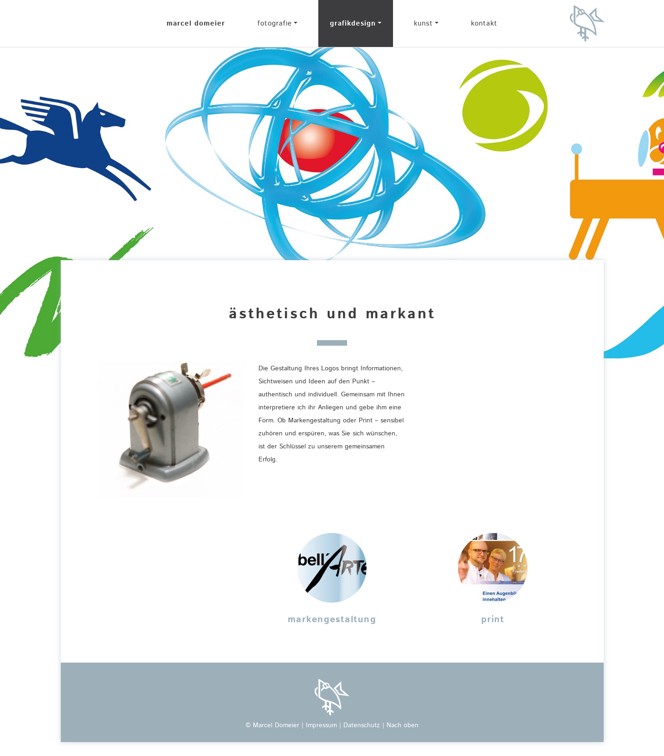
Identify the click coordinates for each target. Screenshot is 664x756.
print (493, 619)
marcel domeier (196, 23)
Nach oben (403, 725)
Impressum (321, 725)
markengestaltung (332, 619)
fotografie (275, 23)
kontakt (484, 23)
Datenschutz (361, 725)
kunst (423, 23)
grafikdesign (353, 23)
